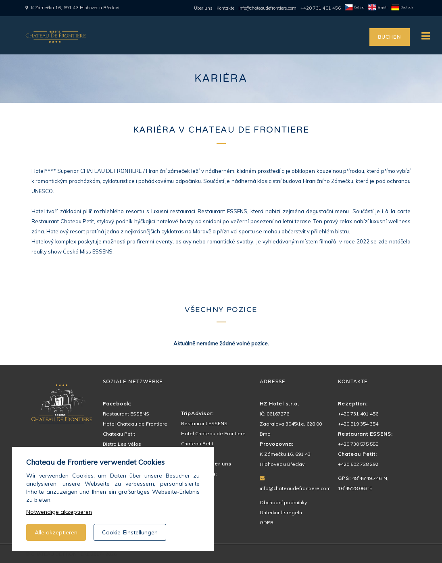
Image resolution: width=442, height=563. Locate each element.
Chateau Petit (119, 434)
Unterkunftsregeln (281, 512)
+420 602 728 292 (358, 464)
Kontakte (225, 8)
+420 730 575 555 (358, 444)
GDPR (266, 522)
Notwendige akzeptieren (59, 511)
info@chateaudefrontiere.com (267, 8)
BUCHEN (389, 37)
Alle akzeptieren (56, 532)
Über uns (203, 8)
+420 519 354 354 (358, 424)
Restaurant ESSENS (126, 414)
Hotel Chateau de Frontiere (135, 424)
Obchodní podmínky (283, 502)
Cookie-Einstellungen (130, 532)
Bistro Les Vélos (122, 444)
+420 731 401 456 (320, 8)
